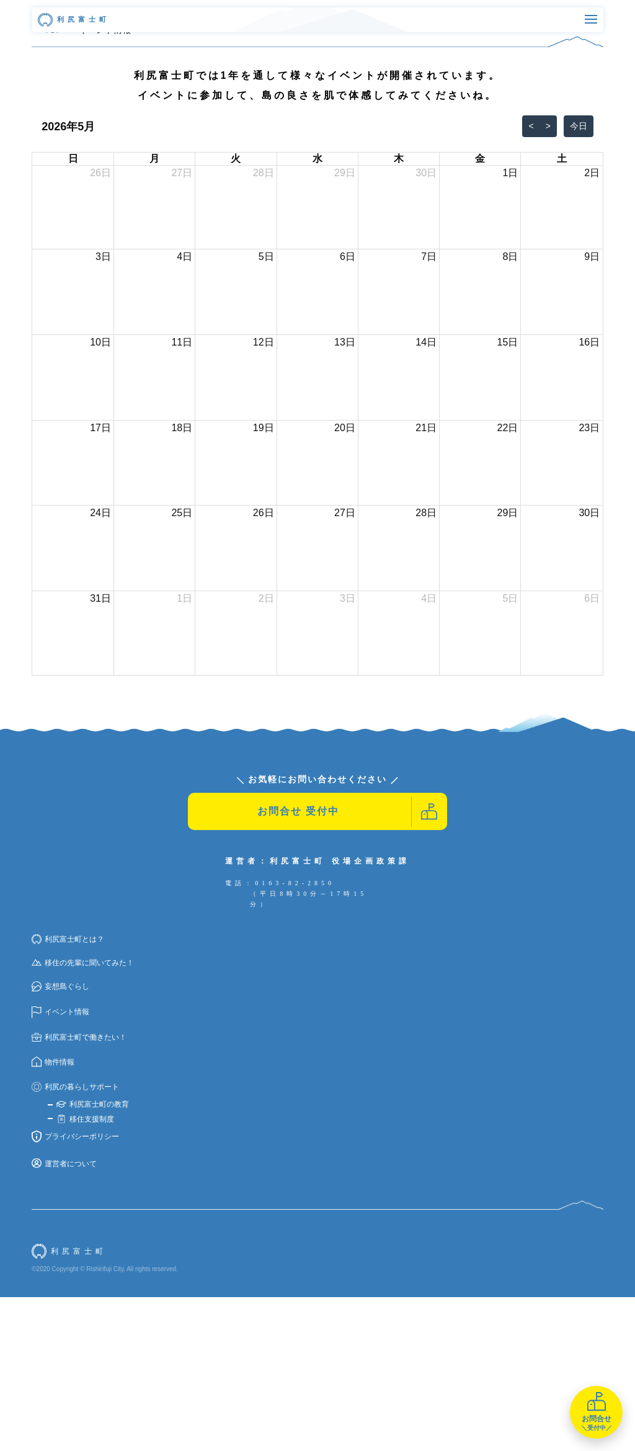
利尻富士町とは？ (68, 1093)
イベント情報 (60, 1166)
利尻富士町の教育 (92, 1258)
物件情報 (53, 1216)
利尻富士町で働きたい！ (79, 1191)
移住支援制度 (85, 1273)
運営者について (64, 1317)
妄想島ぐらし (60, 1140)
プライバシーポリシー (75, 1290)
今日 (578, 280)
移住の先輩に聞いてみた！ (83, 1116)
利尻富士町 (74, 20)
